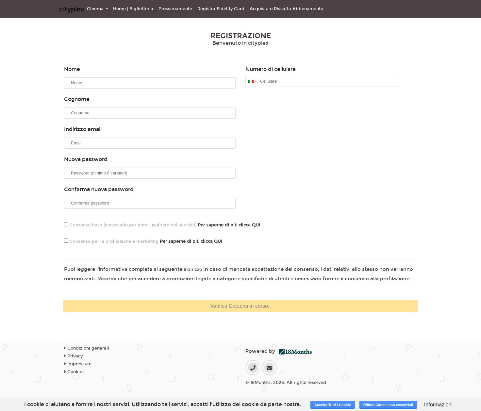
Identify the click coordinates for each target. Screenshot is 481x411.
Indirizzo (193, 269)
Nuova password (86, 159)
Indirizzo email (83, 129)
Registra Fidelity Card (220, 8)
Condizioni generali (86, 348)
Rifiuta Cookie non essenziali (388, 405)
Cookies (74, 371)
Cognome (77, 99)
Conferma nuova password (99, 189)
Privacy (73, 356)
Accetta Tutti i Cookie (332, 405)
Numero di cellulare (270, 69)
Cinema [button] (96, 8)
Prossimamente (175, 8)
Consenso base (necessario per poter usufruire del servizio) (162, 225)
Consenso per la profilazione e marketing (143, 241)
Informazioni (438, 404)
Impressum (77, 364)
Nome (72, 69)
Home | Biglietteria (133, 8)
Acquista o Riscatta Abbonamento (286, 8)
